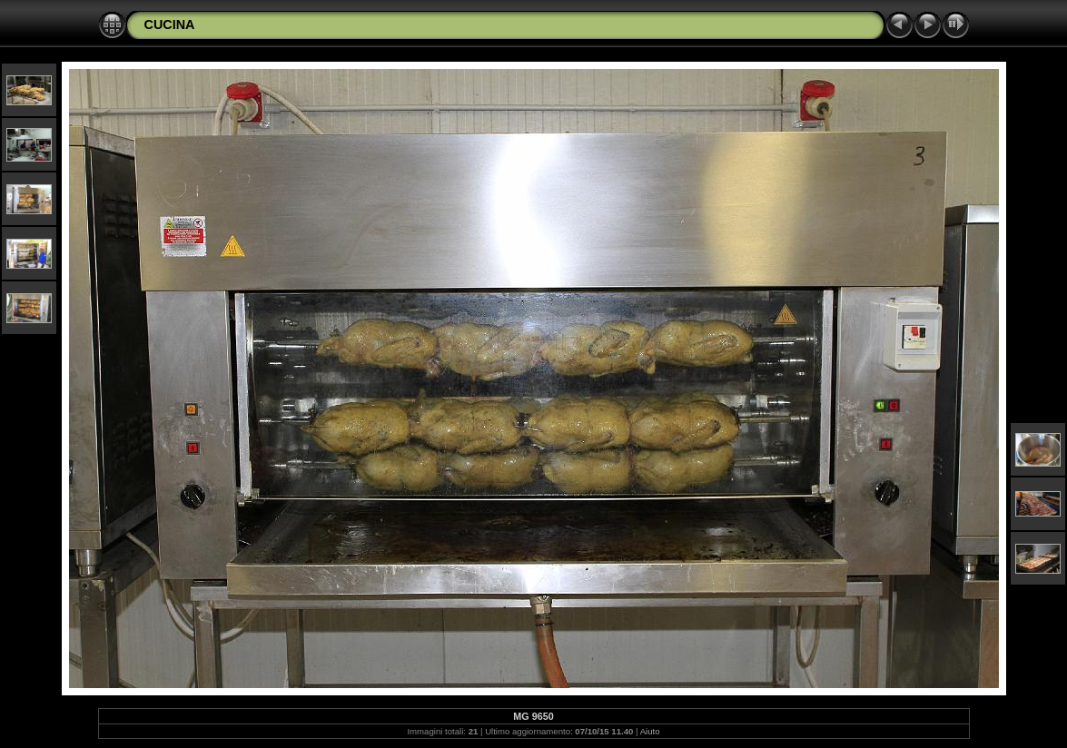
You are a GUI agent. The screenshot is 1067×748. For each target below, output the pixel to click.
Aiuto (650, 731)
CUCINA (169, 24)
